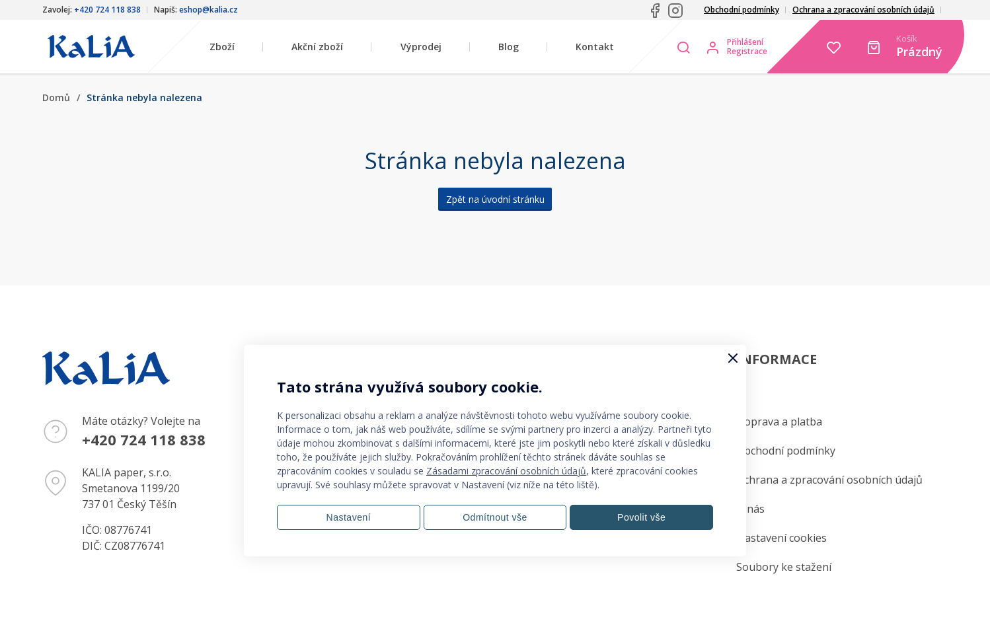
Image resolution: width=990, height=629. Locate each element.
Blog (508, 46)
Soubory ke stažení (783, 567)
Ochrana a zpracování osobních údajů (863, 9)
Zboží (222, 46)
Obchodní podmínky (741, 9)
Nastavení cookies (781, 538)
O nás (750, 508)
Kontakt (595, 46)
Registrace (747, 51)
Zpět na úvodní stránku (495, 199)
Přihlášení (745, 42)
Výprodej (420, 46)
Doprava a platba (779, 421)
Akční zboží (317, 46)
